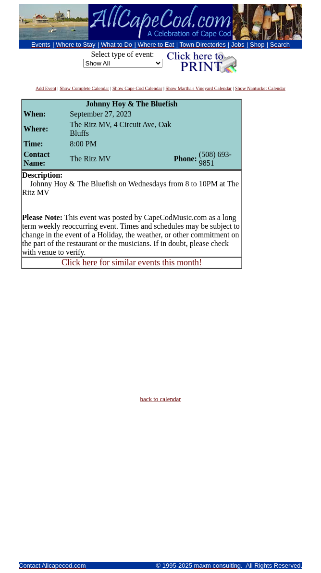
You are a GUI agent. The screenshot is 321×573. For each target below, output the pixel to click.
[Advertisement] (271, 243)
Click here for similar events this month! (132, 262)
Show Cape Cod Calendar (137, 88)
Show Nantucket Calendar (260, 88)
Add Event (46, 88)
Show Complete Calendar (84, 88)
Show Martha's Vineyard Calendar (199, 88)
